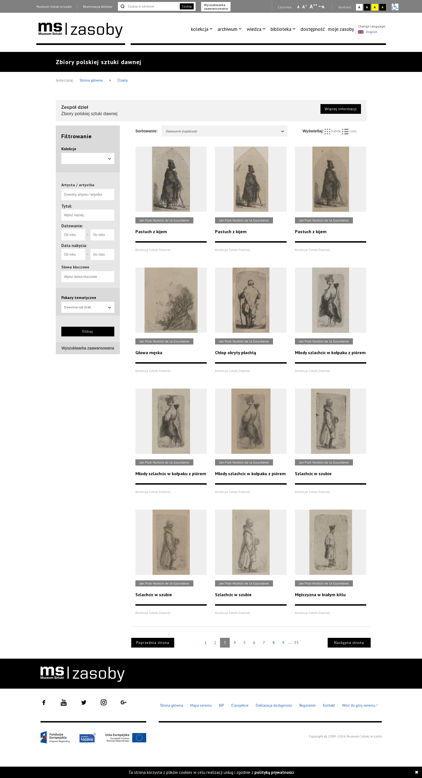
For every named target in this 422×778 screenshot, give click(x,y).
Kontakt (329, 705)
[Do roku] (102, 234)
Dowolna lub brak (88, 307)
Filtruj (87, 331)
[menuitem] (202, 29)
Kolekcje (68, 148)
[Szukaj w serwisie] (148, 6)
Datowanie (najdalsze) (225, 131)
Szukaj (187, 6)
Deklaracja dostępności (274, 705)
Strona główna (91, 80)
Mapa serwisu (201, 705)
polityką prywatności (274, 772)
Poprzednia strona (152, 642)
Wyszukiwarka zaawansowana (216, 7)
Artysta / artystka (77, 184)
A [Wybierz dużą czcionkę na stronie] (313, 6)
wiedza (254, 29)
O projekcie (240, 705)
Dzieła (123, 80)
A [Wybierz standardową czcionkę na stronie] (304, 6)
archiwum (227, 29)
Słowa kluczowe (75, 267)
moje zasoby (341, 29)
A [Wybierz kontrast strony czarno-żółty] (382, 7)
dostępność (312, 29)
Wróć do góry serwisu (360, 705)
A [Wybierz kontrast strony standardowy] (359, 7)
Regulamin (307, 705)
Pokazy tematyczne (78, 297)
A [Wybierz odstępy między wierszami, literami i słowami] (323, 6)
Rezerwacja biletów (97, 6)
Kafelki (333, 131)
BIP (221, 705)
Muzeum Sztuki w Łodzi (54, 6)
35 (296, 642)
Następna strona (349, 642)
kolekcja (199, 29)
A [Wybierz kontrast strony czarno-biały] (367, 7)
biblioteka (281, 29)
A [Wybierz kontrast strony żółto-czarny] (375, 7)
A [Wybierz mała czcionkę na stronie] (298, 6)
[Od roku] (73, 234)
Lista (349, 131)
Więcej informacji (341, 109)
